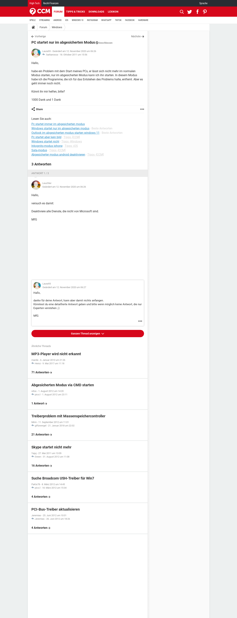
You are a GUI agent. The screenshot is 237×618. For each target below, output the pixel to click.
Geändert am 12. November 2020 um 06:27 (64, 287)
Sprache (203, 3)
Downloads (96, 11)
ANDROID (57, 20)
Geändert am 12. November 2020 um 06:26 (64, 186)
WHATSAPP (106, 20)
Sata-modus (39, 150)
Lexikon (113, 11)
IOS (66, 20)
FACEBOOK (130, 20)
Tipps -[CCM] (72, 137)
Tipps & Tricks (75, 11)
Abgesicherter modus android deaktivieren (58, 154)
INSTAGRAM (92, 20)
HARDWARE (143, 20)
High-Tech (35, 3)
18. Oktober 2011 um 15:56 (73, 54)
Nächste (136, 36)
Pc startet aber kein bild (46, 137)
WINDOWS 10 (77, 20)
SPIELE (33, 20)
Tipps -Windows (71, 141)
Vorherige (40, 36)
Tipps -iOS (71, 146)
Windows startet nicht (45, 141)
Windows (57, 27)
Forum (58, 11)
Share (39, 109)
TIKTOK (118, 20)
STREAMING (44, 20)
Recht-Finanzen (50, 3)
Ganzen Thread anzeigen (86, 333)
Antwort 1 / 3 (40, 173)
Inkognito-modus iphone (46, 146)
